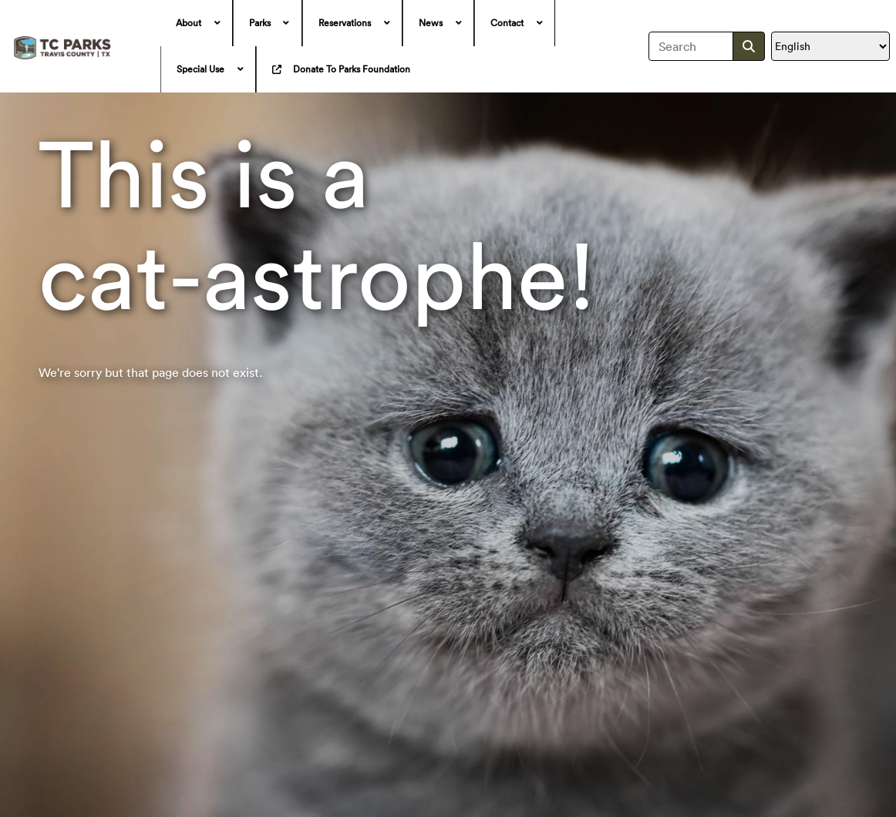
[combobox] (691, 46)
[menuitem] (196, 23)
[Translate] (830, 46)
